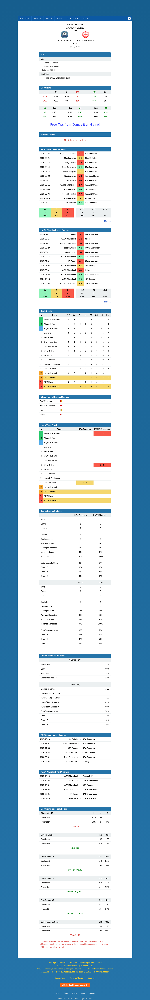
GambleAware (60, 978)
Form (59, 18)
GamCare (91, 978)
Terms (74, 993)
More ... (107, 221)
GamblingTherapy (77, 978)
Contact (92, 993)
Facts (49, 18)
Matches (24, 18)
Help (56, 993)
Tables (37, 18)
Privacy (65, 993)
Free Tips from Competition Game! (75, 124)
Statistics (72, 18)
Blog (85, 18)
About (83, 993)
